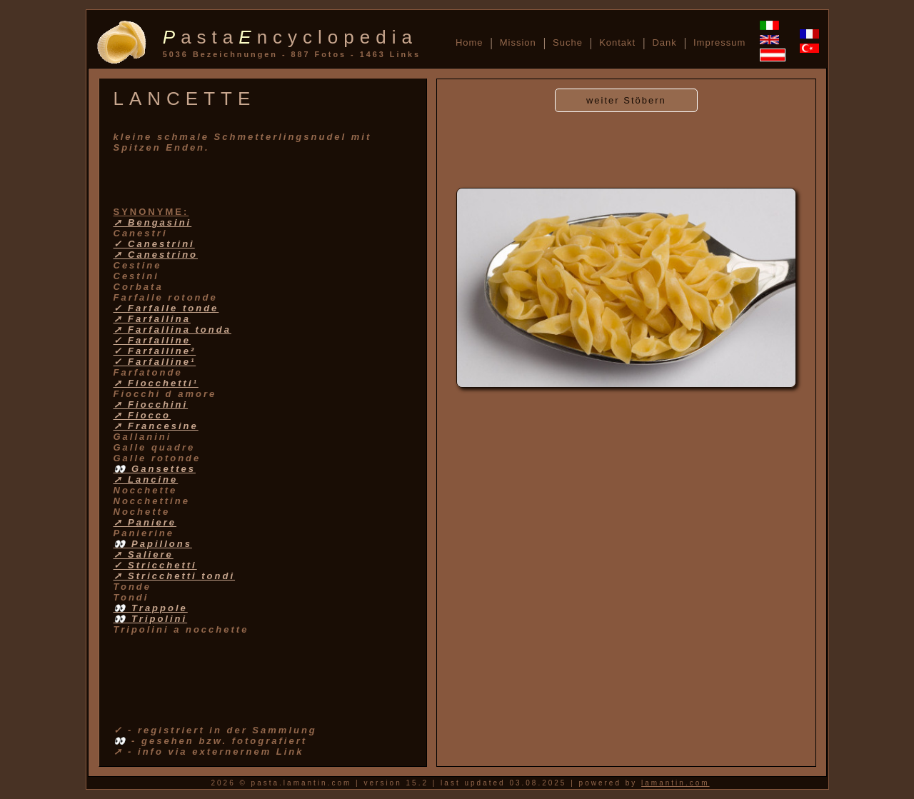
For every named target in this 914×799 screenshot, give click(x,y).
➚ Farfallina (152, 318)
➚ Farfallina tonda (172, 329)
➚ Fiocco (142, 415)
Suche (568, 42)
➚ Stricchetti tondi (175, 576)
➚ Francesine (156, 426)
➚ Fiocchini (151, 404)
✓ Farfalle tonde (166, 308)
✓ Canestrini (154, 243)
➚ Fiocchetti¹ (156, 383)
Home (469, 42)
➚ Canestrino (156, 254)
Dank (664, 42)
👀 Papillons (153, 543)
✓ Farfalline (152, 340)
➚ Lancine (146, 479)
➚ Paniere (145, 522)
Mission (518, 42)
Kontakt (617, 42)
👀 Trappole (151, 608)
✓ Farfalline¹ (155, 361)
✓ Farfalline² (155, 351)
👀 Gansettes (155, 468)
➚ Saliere (144, 554)
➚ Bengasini (153, 222)
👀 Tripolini (151, 618)
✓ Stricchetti (155, 565)
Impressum (719, 42)
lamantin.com (675, 783)
